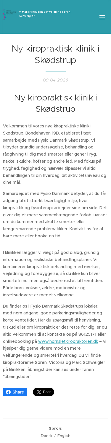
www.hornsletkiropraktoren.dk (68, 341)
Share (15, 392)
